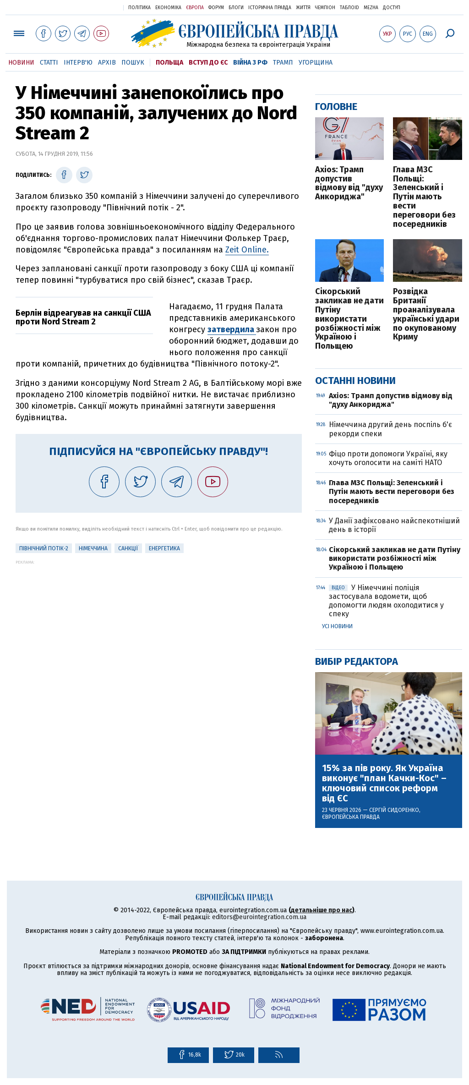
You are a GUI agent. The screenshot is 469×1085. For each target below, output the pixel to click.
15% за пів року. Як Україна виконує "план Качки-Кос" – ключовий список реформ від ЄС (384, 783)
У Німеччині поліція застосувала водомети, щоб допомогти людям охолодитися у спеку (386, 601)
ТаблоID (349, 8)
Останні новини (355, 380)
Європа (195, 8)
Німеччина (93, 548)
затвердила (231, 329)
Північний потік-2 (43, 548)
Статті (49, 62)
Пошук (132, 62)
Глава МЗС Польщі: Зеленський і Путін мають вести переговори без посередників (424, 197)
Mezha (371, 8)
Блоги (236, 8)
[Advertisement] (159, 628)
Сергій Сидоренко (394, 810)
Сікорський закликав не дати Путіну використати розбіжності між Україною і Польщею (349, 319)
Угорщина (316, 62)
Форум (216, 8)
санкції (128, 548)
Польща (169, 62)
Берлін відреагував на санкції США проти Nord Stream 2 (83, 317)
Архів (107, 62)
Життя (303, 8)
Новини (21, 62)
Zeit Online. (247, 250)
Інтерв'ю (78, 62)
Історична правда (269, 8)
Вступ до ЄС (208, 62)
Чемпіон (325, 8)
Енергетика (164, 548)
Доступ (391, 8)
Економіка (168, 8)
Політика (139, 8)
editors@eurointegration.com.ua (259, 917)
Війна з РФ (250, 62)
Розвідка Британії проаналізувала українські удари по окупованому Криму (426, 314)
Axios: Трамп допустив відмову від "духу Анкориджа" (349, 183)
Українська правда (94, 7)
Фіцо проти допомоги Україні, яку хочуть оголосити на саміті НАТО (388, 458)
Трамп (283, 62)
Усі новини (337, 626)
